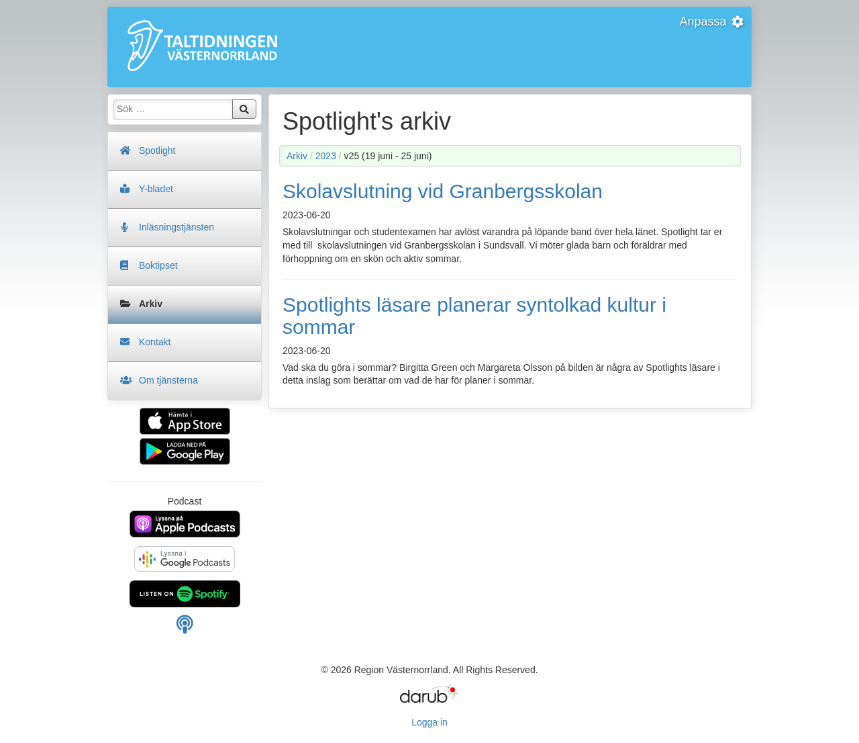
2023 (325, 155)
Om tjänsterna (168, 380)
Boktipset (158, 265)
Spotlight (157, 150)
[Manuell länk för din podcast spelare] (184, 628)
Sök (244, 109)
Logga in (429, 722)
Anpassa (712, 21)
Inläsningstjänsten (176, 227)
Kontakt (154, 342)
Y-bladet (156, 188)
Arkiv (150, 303)
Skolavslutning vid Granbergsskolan (443, 191)
